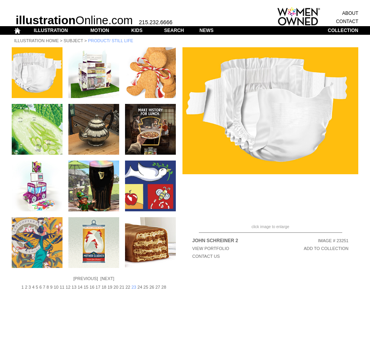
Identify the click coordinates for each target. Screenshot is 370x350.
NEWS (206, 30)
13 (73, 287)
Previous (86, 278)
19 (109, 287)
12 (68, 287)
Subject (73, 40)
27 (158, 287)
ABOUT (350, 13)
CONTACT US (206, 256)
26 (151, 287)
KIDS (137, 30)
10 (56, 287)
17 (98, 287)
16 (91, 287)
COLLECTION (343, 30)
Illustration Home (36, 40)
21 (122, 287)
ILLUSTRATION (51, 30)
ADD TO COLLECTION (326, 248)
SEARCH (174, 30)
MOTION (99, 30)
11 (62, 287)
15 (86, 287)
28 (163, 287)
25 (145, 287)
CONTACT (347, 21)
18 (104, 287)
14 (80, 287)
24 (140, 287)
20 (116, 287)
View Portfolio (210, 248)
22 (127, 287)
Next (107, 278)
